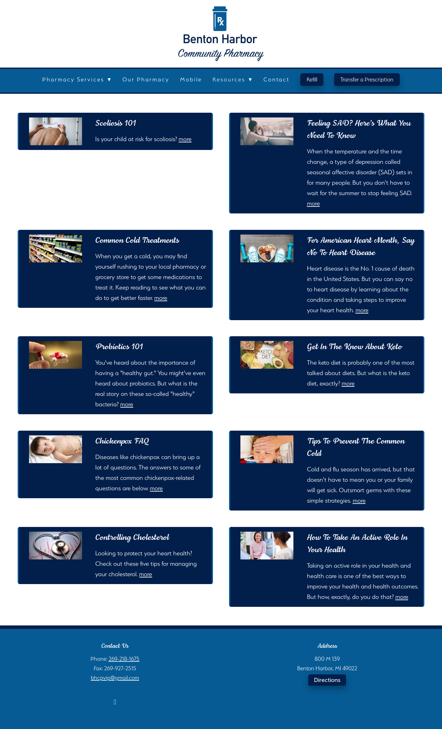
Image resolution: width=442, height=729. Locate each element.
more (185, 138)
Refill (312, 79)
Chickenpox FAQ (122, 441)
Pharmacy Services (77, 79)
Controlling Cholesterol (132, 537)
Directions (327, 680)
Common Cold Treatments (137, 240)
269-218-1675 (124, 658)
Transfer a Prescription (366, 79)
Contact (276, 79)
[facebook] (115, 702)
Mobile (191, 79)
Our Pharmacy (145, 79)
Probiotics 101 (119, 347)
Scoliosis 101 (115, 123)
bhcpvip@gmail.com (115, 677)
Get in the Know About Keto (354, 347)
